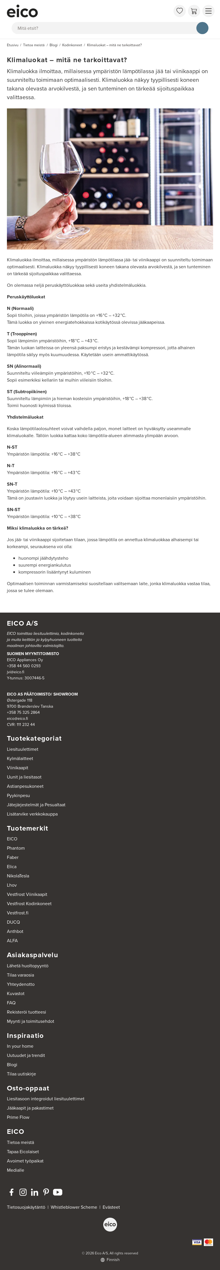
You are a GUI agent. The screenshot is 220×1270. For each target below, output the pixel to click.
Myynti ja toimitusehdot (30, 1021)
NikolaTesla (18, 875)
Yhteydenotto (21, 984)
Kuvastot (16, 993)
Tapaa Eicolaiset (23, 1151)
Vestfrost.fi (18, 912)
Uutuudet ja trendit (26, 1055)
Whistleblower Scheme (74, 1207)
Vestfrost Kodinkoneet (29, 903)
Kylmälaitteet (20, 758)
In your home (20, 1046)
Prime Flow (18, 1117)
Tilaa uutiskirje (21, 1074)
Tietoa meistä (20, 1142)
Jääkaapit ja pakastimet (30, 1108)
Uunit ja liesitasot (24, 777)
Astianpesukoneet (25, 786)
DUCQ (13, 922)
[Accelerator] (88, 11)
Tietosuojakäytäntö (26, 1207)
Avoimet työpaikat (25, 1161)
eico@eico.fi (17, 719)
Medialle (15, 1170)
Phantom (16, 848)
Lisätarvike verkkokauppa (32, 814)
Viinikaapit (17, 767)
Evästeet (111, 1207)
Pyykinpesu (18, 795)
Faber (12, 857)
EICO (12, 838)
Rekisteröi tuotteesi (26, 1012)
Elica (11, 866)
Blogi (12, 1064)
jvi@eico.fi (15, 672)
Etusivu (12, 45)
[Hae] (202, 28)
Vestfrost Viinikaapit (27, 894)
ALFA (12, 940)
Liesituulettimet (22, 749)
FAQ (11, 1002)
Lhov (12, 885)
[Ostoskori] (194, 11)
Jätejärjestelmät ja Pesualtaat (36, 804)
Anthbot (15, 931)
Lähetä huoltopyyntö (27, 965)
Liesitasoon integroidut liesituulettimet (45, 1098)
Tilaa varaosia (20, 975)
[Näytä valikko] (208, 11)
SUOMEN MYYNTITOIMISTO (33, 654)
